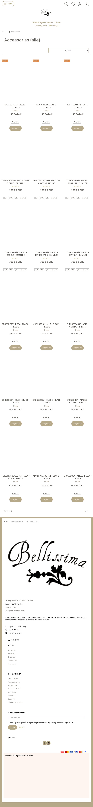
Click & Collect (13, 679)
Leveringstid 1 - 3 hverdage (46, 26)
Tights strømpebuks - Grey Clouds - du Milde (15, 181)
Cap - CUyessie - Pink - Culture (46, 106)
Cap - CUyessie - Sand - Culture (15, 106)
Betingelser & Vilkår (15, 689)
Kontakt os (11, 696)
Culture (15, 111)
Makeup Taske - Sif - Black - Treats (46, 477)
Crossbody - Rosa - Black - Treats (15, 325)
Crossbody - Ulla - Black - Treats (46, 325)
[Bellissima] (46, 13)
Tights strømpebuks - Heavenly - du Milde (77, 253)
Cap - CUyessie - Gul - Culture (77, 106)
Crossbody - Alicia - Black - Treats (77, 477)
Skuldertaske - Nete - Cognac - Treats (77, 325)
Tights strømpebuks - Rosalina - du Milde (77, 181)
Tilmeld (12, 727)
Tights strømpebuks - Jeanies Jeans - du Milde (46, 253)
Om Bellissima (32, 522)
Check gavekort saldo (15, 702)
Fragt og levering (14, 682)
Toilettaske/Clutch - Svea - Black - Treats (15, 477)
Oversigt (11, 699)
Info (6, 522)
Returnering (12, 692)
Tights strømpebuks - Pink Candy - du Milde (46, 181)
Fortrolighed (12, 685)
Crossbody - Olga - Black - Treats (15, 401)
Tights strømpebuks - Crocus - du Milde (15, 253)
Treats (15, 330)
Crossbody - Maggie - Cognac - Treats (77, 401)
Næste (86, 511)
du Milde (15, 186)
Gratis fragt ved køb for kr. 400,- (46, 23)
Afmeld (21, 727)
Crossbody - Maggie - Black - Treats (46, 401)
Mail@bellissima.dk (15, 633)
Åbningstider (17, 522)
